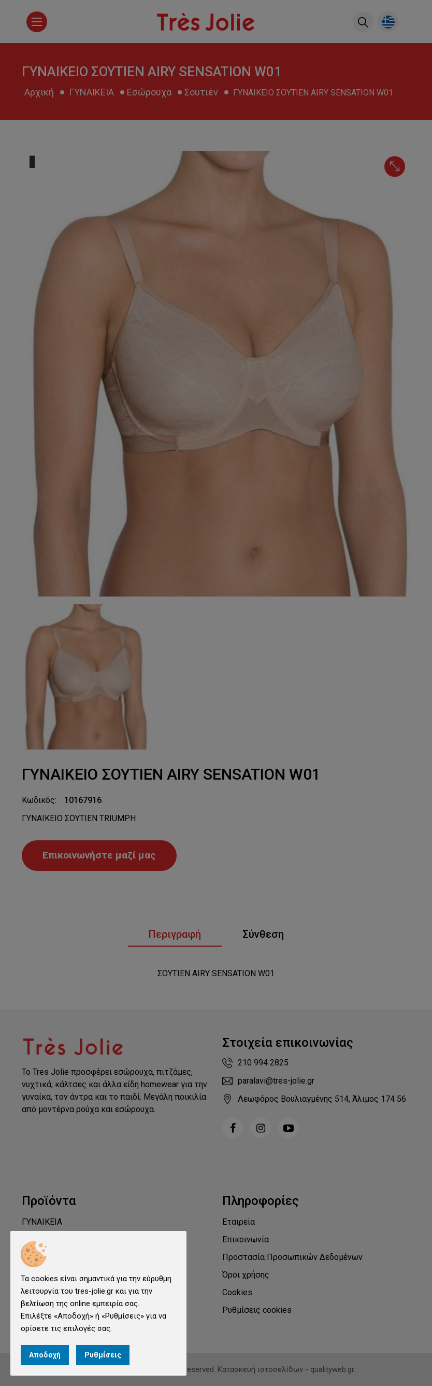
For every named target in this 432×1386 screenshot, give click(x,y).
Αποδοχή (45, 1355)
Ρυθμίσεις (102, 1355)
